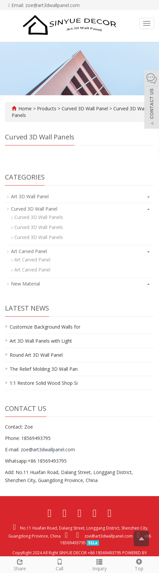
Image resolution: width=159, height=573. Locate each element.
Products (47, 108)
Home (25, 108)
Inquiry (99, 564)
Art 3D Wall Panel (30, 196)
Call (59, 564)
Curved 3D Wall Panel (84, 108)
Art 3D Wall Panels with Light (41, 341)
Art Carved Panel (29, 251)
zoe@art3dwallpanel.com (48, 449)
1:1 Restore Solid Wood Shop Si (44, 383)
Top (139, 564)
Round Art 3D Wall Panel (36, 355)
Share (20, 564)
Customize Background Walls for (45, 327)
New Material (25, 283)
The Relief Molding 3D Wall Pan (44, 369)
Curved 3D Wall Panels (38, 217)
